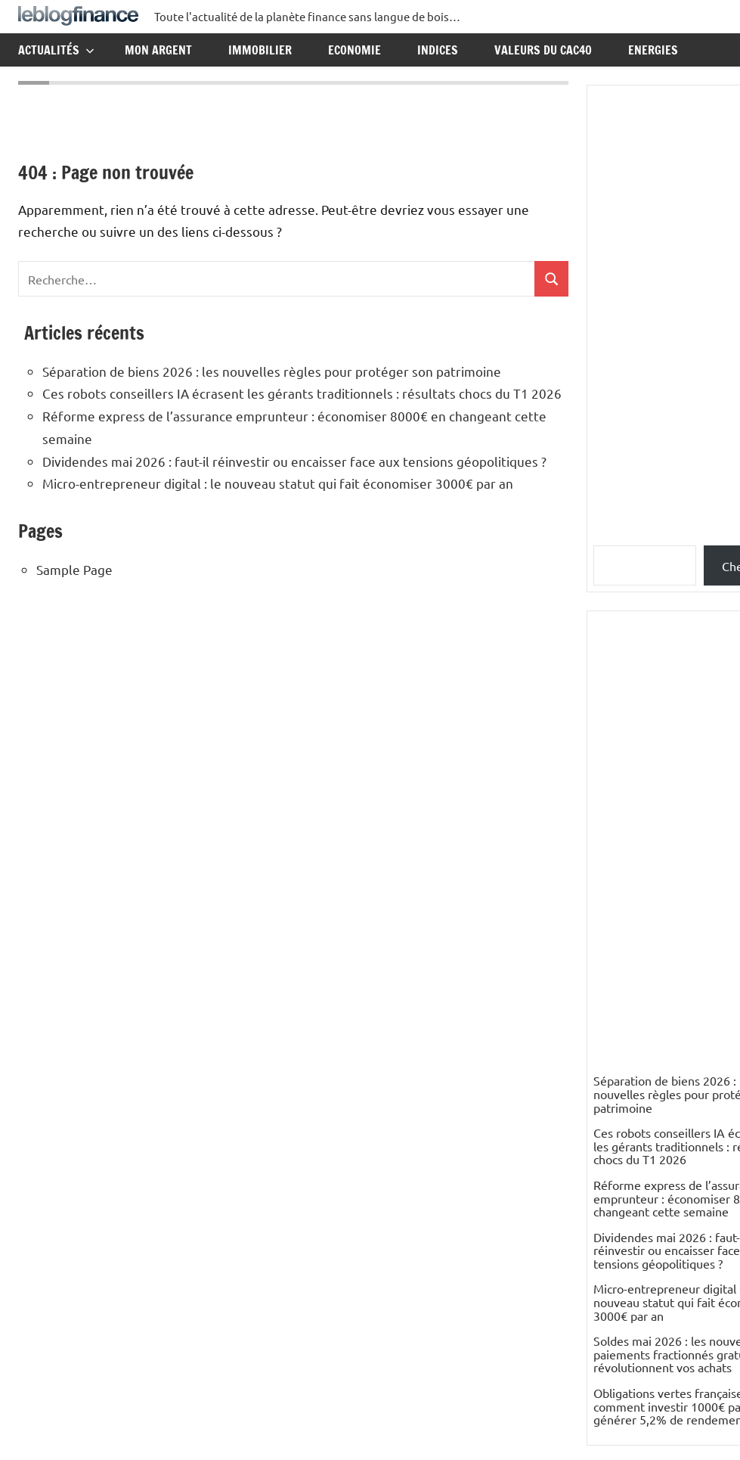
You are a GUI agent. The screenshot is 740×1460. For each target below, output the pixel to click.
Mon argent (158, 50)
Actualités (56, 50)
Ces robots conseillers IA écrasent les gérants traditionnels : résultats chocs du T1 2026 (302, 393)
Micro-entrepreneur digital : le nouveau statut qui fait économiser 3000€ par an (277, 483)
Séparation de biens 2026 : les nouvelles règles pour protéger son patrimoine (271, 371)
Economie (354, 50)
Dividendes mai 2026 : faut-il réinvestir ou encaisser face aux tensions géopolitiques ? (294, 461)
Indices (437, 50)
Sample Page (74, 569)
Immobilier (260, 50)
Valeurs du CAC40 (543, 50)
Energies (653, 50)
